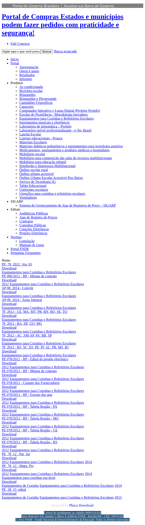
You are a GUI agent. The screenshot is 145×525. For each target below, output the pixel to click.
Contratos (26, 221)
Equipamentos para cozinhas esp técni (28, 478)
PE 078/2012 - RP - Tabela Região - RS (29, 442)
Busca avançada (65, 51)
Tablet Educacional (32, 186)
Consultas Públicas (32, 225)
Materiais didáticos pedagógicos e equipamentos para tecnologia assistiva (71, 146)
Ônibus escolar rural (33, 170)
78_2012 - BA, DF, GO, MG (22, 323)
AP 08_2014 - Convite (17, 288)
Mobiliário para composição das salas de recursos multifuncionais (65, 158)
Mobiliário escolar (32, 154)
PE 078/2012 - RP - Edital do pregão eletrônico (35, 359)
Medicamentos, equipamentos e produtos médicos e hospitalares (64, 150)
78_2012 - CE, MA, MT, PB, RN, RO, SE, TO (34, 312)
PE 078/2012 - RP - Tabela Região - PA (29, 406)
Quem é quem (29, 71)
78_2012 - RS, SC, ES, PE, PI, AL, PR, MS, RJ (35, 347)
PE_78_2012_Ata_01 (17, 264)
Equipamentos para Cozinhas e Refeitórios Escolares (56, 118)
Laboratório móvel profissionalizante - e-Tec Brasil (55, 130)
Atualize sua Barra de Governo (89, 6)
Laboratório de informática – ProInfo (45, 126)
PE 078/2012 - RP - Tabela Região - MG (30, 418)
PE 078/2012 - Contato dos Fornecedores (31, 383)
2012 (5, 284)
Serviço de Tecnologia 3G (37, 182)
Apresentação (28, 67)
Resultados (27, 75)
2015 (118, 497)
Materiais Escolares (33, 142)
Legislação (26, 241)
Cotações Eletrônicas (34, 229)
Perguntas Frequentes (26, 253)
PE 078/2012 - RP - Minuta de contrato (29, 371)
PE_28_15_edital (14, 489)
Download (9, 268)
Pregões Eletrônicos (33, 233)
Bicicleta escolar (31, 91)
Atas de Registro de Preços (38, 217)
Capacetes (26, 106)
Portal (15, 63)
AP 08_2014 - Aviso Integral (22, 300)
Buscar (46, 51)
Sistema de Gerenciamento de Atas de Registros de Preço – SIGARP (67, 205)
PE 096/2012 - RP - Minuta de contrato (29, 276)
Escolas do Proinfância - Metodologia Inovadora (53, 114)
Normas (16, 237)
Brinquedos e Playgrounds (37, 99)
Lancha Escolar (30, 134)
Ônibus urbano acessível (36, 174)
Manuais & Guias (31, 245)
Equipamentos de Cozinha (20, 485)
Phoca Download (81, 505)
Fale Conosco (20, 43)
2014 (88, 462)
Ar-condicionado (31, 87)
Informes (25, 79)
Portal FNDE (20, 249)
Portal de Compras (62, 25)
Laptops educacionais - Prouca (40, 138)
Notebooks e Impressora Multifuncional (47, 166)
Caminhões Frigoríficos (36, 103)
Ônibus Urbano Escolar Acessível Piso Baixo (51, 178)
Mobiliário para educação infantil (42, 162)
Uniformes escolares (33, 189)
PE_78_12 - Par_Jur (16, 454)
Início (15, 59)
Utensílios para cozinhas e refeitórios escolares (52, 193)
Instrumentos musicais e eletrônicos (44, 122)
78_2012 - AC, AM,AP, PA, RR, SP (27, 335)
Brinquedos (27, 95)
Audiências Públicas (33, 213)
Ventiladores (28, 197)
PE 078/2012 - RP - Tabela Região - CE (30, 430)
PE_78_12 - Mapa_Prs (18, 466)
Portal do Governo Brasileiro (36, 6)
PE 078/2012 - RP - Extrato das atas (27, 395)
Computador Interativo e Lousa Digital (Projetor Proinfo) (59, 110)
